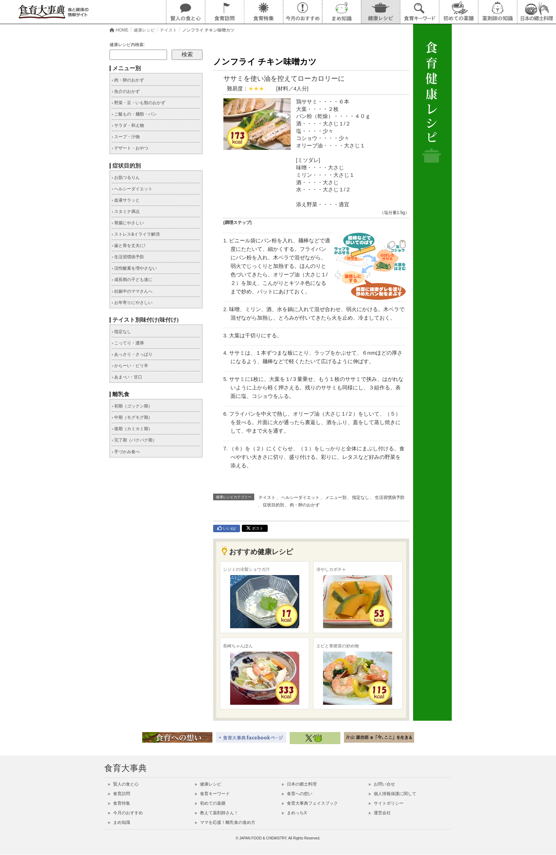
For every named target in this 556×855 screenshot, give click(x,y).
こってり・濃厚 (128, 343)
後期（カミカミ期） (132, 428)
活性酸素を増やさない (134, 268)
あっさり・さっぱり (132, 354)
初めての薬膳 (210, 803)
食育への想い (297, 793)
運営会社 (380, 812)
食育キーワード (212, 793)
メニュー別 (335, 497)
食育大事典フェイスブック (310, 803)
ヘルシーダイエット (300, 497)
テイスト (267, 497)
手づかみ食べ (126, 451)
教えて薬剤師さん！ (216, 812)
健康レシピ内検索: (127, 44)
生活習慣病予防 (390, 497)
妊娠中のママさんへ (132, 291)
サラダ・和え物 (128, 125)
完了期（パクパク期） (134, 440)
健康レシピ (208, 784)
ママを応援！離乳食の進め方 (225, 822)
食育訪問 (119, 793)
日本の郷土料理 (299, 784)
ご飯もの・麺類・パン (134, 114)
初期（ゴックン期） (132, 406)
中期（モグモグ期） (132, 417)
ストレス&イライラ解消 (136, 234)
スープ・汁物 (126, 136)
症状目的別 (273, 504)
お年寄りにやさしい (132, 302)
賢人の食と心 (123, 784)
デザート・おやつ (130, 148)
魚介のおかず (126, 91)
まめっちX (294, 812)
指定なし (360, 497)
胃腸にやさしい (128, 222)
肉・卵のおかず (304, 504)
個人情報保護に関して (392, 793)
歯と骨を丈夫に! (128, 245)
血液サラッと (126, 200)
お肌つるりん (126, 177)
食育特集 (119, 803)
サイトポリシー (386, 803)
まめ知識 (119, 822)
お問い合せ (382, 784)
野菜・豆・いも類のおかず (138, 102)
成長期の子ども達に (132, 279)
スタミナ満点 (126, 211)
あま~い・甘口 (127, 377)
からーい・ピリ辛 (130, 365)
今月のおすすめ (125, 812)
